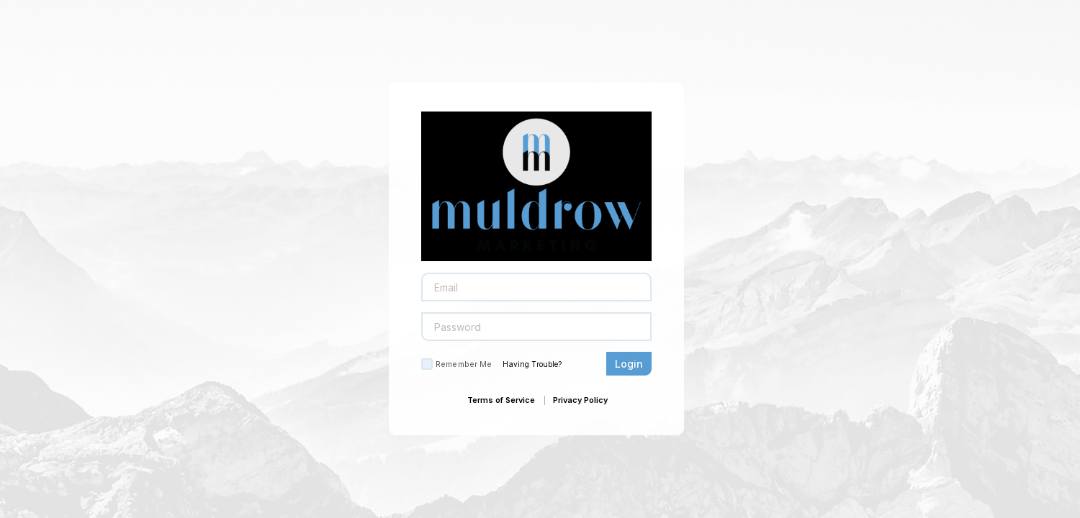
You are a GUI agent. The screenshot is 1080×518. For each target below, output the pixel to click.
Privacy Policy (580, 400)
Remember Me (464, 364)
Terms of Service (501, 400)
